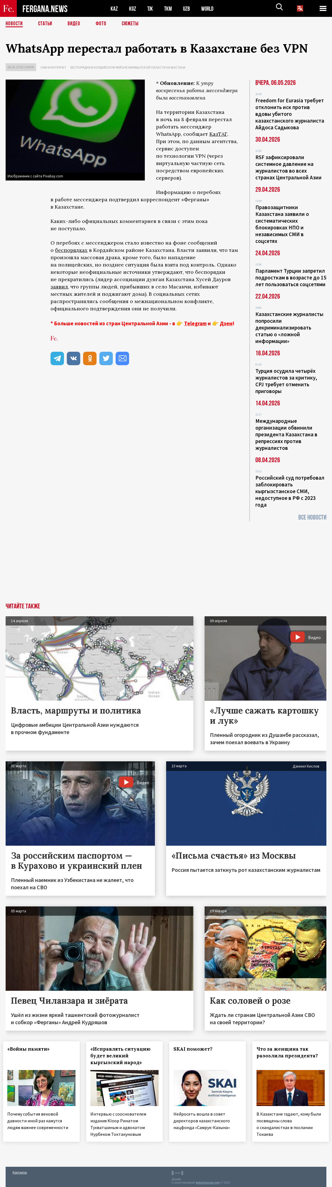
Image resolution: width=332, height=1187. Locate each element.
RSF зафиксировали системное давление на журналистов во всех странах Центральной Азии (288, 167)
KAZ (114, 8)
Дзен (226, 323)
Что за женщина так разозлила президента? (289, 1052)
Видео (76, 24)
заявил (59, 286)
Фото (103, 24)
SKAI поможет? (195, 1049)
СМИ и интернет (53, 67)
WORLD (209, 8)
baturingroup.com (208, 1181)
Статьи (46, 24)
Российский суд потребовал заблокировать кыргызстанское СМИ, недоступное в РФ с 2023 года (289, 491)
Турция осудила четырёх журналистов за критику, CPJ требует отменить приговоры (286, 380)
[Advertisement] (166, 561)
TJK (151, 8)
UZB (188, 8)
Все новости (312, 517)
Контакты (20, 1170)
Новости (15, 24)
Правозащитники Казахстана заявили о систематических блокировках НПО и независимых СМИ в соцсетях (282, 224)
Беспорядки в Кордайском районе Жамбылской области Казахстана (128, 67)
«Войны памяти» (31, 1049)
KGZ (132, 8)
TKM (169, 8)
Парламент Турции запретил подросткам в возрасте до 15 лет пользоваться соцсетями (290, 277)
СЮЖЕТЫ (133, 24)
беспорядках (71, 250)
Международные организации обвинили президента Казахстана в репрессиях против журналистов (286, 434)
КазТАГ (218, 134)
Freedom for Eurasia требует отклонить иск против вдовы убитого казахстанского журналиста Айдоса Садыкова (289, 114)
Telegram (195, 323)
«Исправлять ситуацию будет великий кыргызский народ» (123, 1056)
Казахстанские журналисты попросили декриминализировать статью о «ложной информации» (289, 327)
